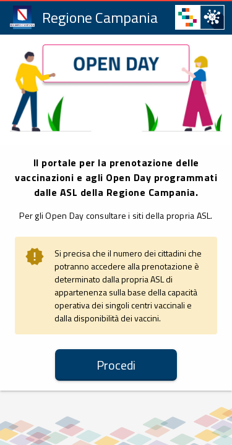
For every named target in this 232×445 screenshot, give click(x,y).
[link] (85, 17)
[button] (115, 365)
